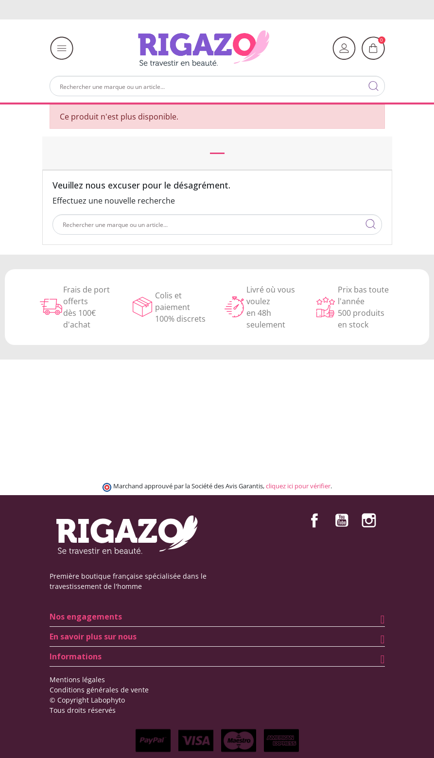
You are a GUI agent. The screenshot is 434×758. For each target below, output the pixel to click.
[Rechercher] (217, 86)
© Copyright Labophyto (87, 700)
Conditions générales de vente (99, 689)
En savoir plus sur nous (93, 636)
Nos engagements (86, 616)
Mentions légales (77, 679)
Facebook (314, 520)
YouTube (341, 520)
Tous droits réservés (83, 710)
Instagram (369, 520)
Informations (76, 656)
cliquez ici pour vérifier (298, 486)
